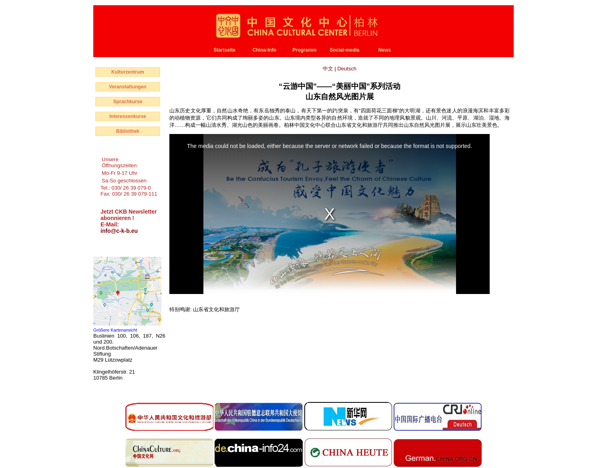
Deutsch (346, 69)
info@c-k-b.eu (119, 231)
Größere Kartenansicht (115, 330)
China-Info (264, 50)
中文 (329, 69)
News (384, 50)
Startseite (224, 50)
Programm (304, 50)
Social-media (344, 50)
